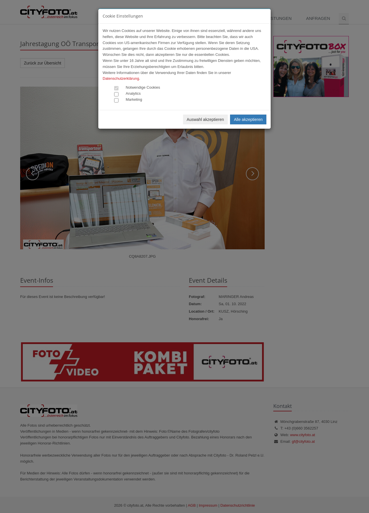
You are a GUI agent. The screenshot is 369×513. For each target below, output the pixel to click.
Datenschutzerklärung (121, 78)
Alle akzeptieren (248, 119)
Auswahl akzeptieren (205, 119)
